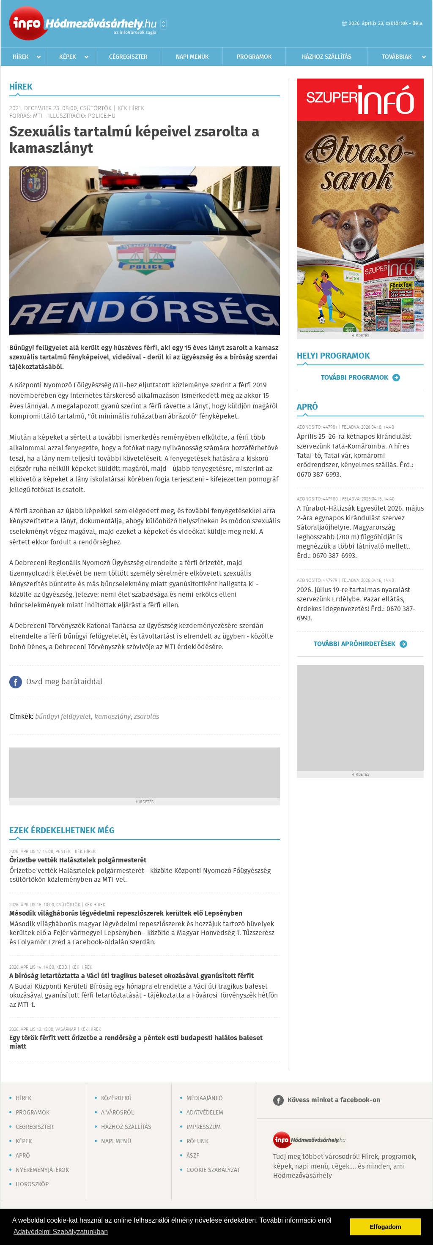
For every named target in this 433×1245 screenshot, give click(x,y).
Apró (23, 1156)
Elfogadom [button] (385, 1226)
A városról (117, 1112)
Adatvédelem (204, 1112)
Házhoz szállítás (326, 57)
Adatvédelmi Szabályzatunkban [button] (61, 1231)
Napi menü (116, 1141)
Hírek (21, 57)
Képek (67, 57)
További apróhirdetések (354, 644)
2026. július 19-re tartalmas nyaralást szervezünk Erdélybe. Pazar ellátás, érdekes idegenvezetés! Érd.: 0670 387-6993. (356, 604)
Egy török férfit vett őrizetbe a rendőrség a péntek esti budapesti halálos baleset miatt (136, 1042)
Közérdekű (116, 1098)
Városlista (163, 24)
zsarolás (146, 717)
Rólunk (197, 1141)
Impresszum (203, 1127)
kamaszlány (112, 717)
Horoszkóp (32, 1184)
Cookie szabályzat (213, 1170)
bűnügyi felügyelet (63, 717)
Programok (254, 57)
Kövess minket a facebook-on (334, 1100)
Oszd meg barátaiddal (64, 682)
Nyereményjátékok (42, 1170)
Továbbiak (397, 57)
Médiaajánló (204, 1098)
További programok (354, 377)
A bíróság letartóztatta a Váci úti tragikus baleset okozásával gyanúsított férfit (131, 976)
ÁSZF (192, 1156)
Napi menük (192, 57)
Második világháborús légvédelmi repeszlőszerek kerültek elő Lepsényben (125, 913)
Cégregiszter (128, 57)
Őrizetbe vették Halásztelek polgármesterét (77, 860)
